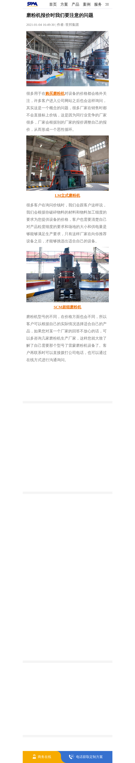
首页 (53, 4)
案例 (87, 4)
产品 (75, 4)
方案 (64, 4)
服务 (98, 4)
